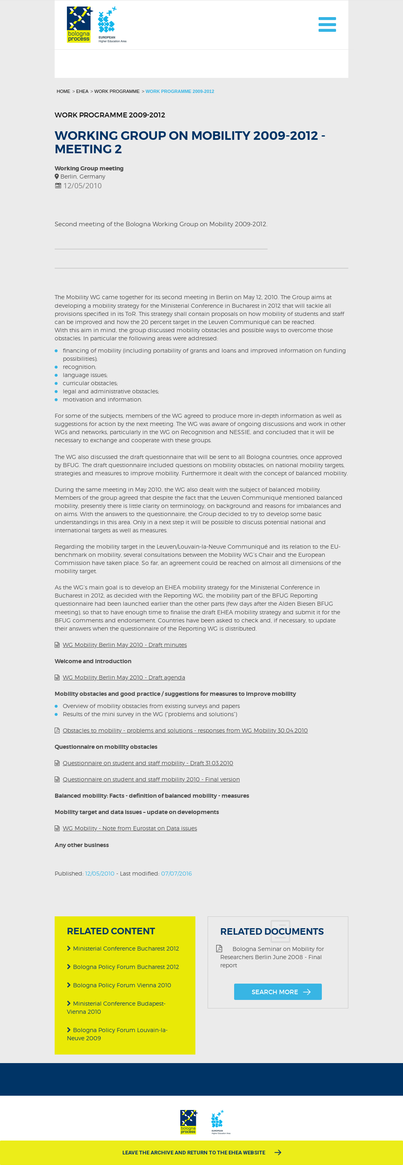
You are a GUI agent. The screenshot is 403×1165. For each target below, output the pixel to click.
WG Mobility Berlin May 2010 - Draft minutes (125, 644)
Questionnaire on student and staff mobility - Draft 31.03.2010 (148, 762)
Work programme (117, 91)
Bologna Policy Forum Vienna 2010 (119, 985)
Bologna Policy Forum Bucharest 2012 (123, 966)
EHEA (82, 91)
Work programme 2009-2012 (180, 91)
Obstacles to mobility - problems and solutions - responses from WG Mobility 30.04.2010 (185, 730)
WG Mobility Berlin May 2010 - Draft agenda (124, 677)
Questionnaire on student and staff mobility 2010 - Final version (151, 779)
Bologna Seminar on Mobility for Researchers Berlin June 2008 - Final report (270, 957)
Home (63, 91)
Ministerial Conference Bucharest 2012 (123, 948)
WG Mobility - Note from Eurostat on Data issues (130, 828)
